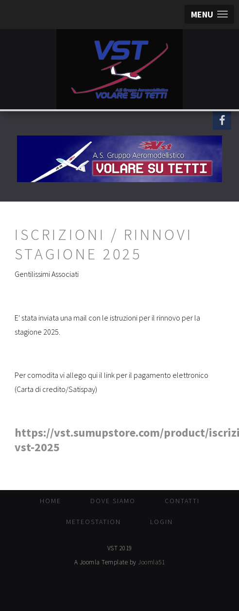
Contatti (182, 500)
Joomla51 (151, 562)
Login (161, 521)
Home (50, 500)
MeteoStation (93, 521)
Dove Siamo (113, 500)
